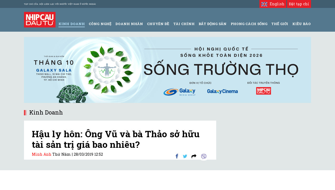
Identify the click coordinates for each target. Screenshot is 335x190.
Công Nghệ (100, 23)
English (272, 3)
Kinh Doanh (71, 23)
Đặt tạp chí (299, 3)
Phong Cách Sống (249, 23)
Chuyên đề (158, 23)
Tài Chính (184, 23)
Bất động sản (212, 23)
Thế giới (279, 23)
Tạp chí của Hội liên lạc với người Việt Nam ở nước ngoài (60, 4)
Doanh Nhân (129, 23)
